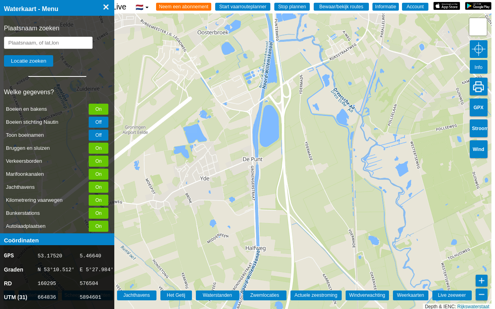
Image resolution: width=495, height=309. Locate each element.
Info (478, 67)
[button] (478, 26)
